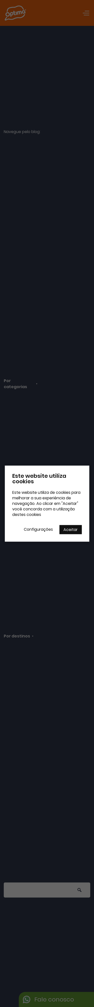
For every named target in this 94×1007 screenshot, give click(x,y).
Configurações (38, 529)
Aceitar (70, 529)
